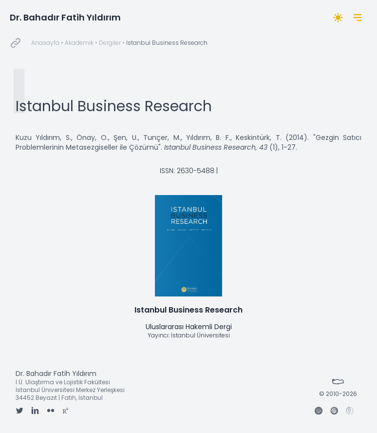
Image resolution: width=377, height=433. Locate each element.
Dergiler (110, 43)
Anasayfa (45, 43)
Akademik (79, 43)
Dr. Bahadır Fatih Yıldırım (65, 17)
